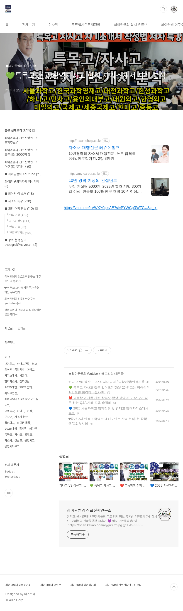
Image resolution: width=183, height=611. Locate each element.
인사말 (53, 25)
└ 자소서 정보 (18, 221)
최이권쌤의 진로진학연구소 (89, 510)
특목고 (8, 434)
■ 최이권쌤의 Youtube (83, 373)
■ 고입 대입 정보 (21, 208)
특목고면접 (11, 393)
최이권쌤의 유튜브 (50, 585)
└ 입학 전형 (17, 215)
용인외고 (29, 440)
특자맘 (23, 428)
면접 (29, 411)
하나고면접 (23, 363)
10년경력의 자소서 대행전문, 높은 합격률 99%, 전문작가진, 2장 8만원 (102, 156)
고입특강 (10, 411)
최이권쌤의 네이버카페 (18, 585)
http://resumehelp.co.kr (84, 141)
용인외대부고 (12, 446)
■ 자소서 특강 (18, 201)
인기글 (21, 328)
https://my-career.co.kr (84, 173)
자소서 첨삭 (21, 417)
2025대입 (11, 387)
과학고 (30, 369)
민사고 (8, 417)
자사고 (18, 434)
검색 (163, 9)
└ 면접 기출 (16, 227)
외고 (34, 363)
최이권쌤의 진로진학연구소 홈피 (123, 585)
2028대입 (11, 428)
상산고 (18, 440)
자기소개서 (11, 375)
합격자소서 (11, 381)
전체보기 (28, 25)
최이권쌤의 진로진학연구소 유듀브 (21, 402)
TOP (174, 587)
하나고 (20, 411)
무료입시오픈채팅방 (86, 25)
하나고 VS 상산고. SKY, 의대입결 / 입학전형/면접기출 (106, 382)
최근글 (9, 328)
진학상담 (24, 381)
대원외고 (10, 363)
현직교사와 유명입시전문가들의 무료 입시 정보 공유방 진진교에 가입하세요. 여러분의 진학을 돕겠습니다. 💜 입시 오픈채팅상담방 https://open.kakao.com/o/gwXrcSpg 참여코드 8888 (112, 521)
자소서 (8, 440)
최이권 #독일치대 (14, 369)
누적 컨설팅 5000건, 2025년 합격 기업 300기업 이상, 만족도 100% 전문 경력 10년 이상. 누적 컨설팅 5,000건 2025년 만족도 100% (104, 189)
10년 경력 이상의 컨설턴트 (92, 180)
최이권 (33, 428)
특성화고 (10, 422)
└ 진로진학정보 (19, 232)
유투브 (9, 493)
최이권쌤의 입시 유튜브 (130, 25)
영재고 (28, 434)
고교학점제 (25, 387)
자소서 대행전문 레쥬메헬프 (94, 147)
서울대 (23, 375)
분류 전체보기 (20, 130)
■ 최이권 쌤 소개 (19, 193)
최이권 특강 (23, 422)
